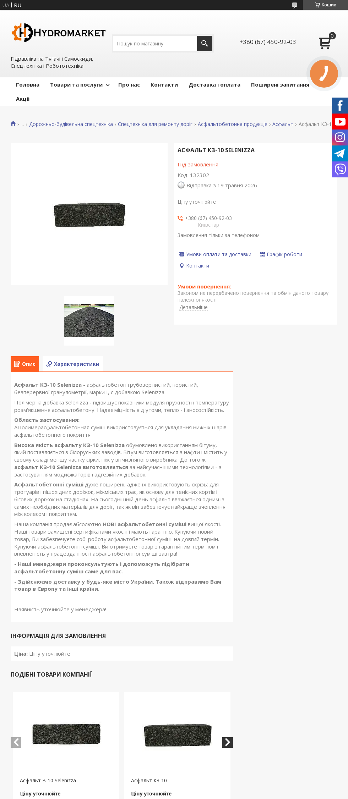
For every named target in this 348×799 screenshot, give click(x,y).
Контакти (164, 84)
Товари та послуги (76, 84)
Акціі (22, 98)
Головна (27, 84)
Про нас (129, 84)
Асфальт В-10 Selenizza (48, 780)
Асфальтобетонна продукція (232, 124)
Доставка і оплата (214, 84)
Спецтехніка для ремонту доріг (155, 124)
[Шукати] (204, 43)
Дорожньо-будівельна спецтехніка (71, 124)
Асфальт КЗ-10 (149, 780)
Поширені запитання (280, 84)
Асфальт (282, 124)
